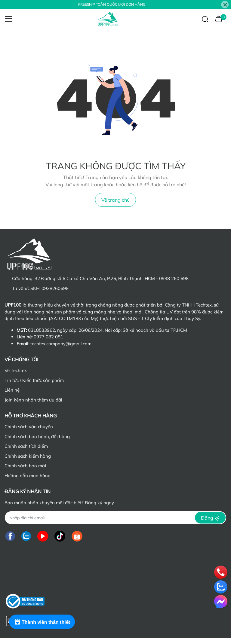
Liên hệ (12, 390)
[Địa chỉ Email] (115, 517)
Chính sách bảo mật (25, 466)
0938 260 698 (174, 278)
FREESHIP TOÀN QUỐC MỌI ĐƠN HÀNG (112, 4)
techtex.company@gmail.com (60, 343)
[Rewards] (42, 622)
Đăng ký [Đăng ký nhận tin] (210, 518)
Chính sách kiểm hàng (28, 456)
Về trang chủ (115, 200)
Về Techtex (16, 370)
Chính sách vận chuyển (29, 426)
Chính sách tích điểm (26, 446)
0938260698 (55, 288)
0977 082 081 (48, 337)
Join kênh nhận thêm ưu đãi (33, 400)
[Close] (225, 4)
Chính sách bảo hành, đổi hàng (37, 436)
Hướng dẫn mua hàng (28, 475)
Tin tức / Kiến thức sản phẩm (34, 380)
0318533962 (41, 330)
